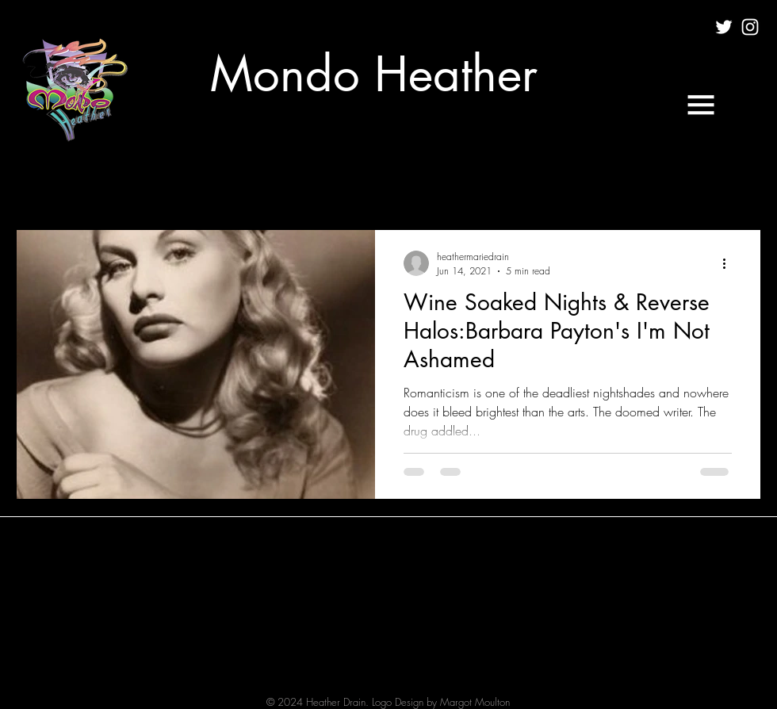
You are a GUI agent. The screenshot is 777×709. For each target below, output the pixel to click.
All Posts (36, 181)
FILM (181, 181)
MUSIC (243, 181)
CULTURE (113, 181)
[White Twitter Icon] (724, 27)
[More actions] (729, 263)
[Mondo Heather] (374, 74)
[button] (701, 105)
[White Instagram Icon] (750, 27)
